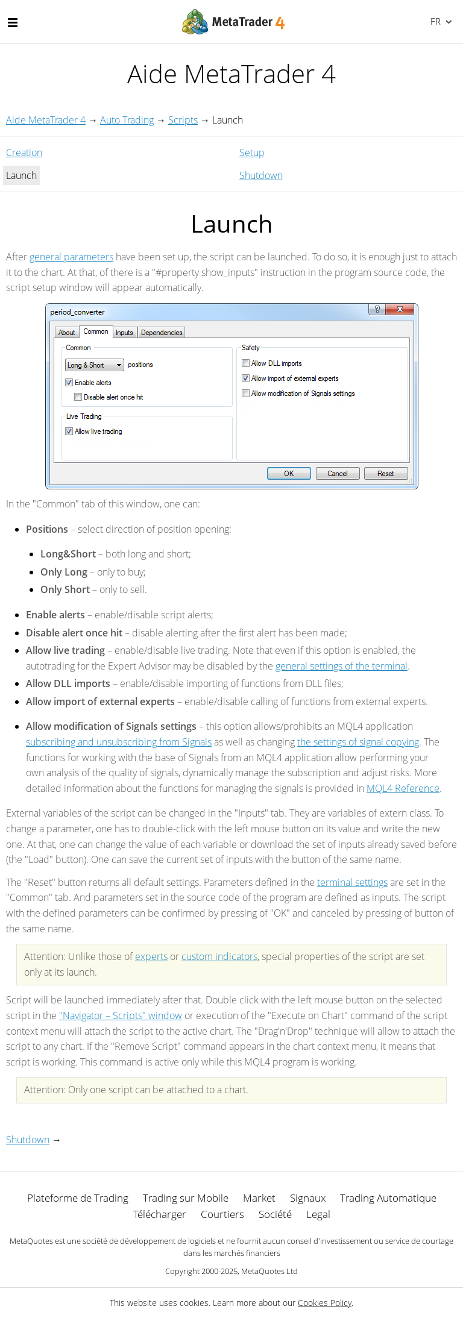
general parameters (71, 256)
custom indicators (219, 956)
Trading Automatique (388, 1198)
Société (275, 1214)
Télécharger (159, 1214)
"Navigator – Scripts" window (120, 1015)
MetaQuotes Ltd (269, 1271)
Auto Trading (127, 120)
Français (434, 21)
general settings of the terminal (342, 666)
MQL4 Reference (403, 788)
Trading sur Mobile (185, 1198)
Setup (252, 152)
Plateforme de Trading (77, 1198)
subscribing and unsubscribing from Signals (119, 741)
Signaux (308, 1198)
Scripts (183, 120)
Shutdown (261, 175)
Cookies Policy (324, 1302)
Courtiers (222, 1214)
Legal (318, 1214)
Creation (24, 152)
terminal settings (352, 882)
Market (259, 1198)
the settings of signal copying (358, 741)
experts (151, 956)
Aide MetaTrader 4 (46, 120)
